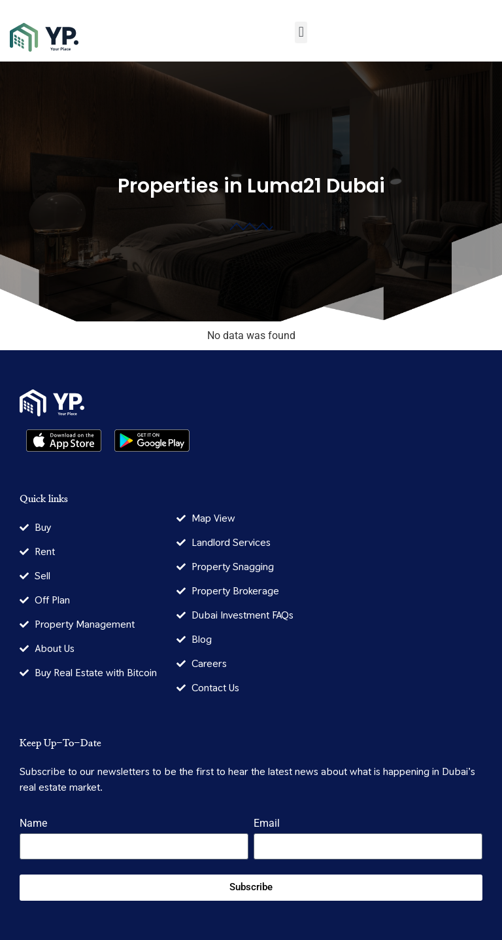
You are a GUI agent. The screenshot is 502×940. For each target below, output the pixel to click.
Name (33, 823)
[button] (301, 32)
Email (267, 823)
